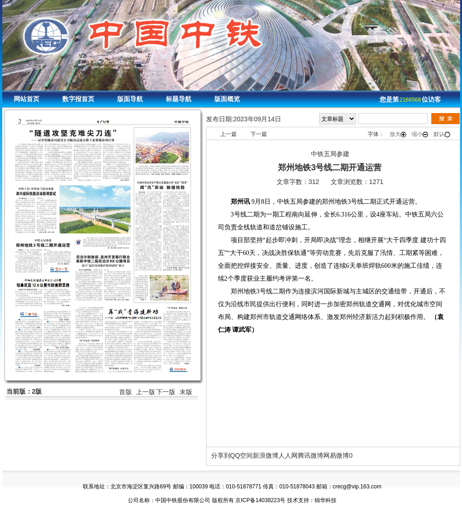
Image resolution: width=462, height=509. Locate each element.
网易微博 (336, 455)
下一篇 (258, 134)
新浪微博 (265, 455)
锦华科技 (326, 500)
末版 (185, 391)
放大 (398, 134)
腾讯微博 (310, 455)
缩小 (420, 134)
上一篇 (228, 134)
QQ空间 (241, 455)
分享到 (220, 455)
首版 (125, 391)
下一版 (165, 391)
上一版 (145, 391)
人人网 (288, 455)
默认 (442, 134)
